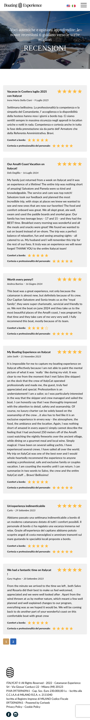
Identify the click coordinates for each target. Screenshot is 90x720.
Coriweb (45, 703)
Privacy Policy (14, 706)
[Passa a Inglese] (68, 6)
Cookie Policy (32, 706)
